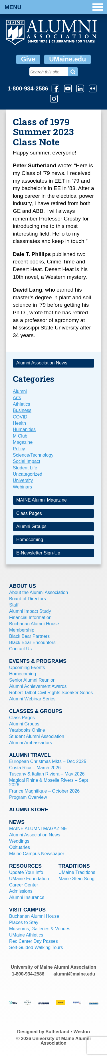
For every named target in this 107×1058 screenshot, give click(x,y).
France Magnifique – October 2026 (44, 791)
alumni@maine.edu (74, 974)
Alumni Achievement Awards (38, 686)
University (23, 480)
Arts (17, 397)
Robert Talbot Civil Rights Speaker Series (51, 692)
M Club (20, 436)
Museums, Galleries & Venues (39, 928)
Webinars (22, 486)
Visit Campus (27, 910)
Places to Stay (23, 922)
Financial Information (30, 617)
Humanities (24, 429)
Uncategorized (27, 474)
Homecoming (29, 539)
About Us (22, 586)
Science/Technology (33, 455)
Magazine (23, 442)
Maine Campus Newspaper (36, 853)
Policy (19, 448)
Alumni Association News (41, 362)
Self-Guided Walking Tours (36, 947)
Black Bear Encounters (32, 642)
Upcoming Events (27, 667)
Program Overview (28, 797)
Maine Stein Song (76, 878)
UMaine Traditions (76, 872)
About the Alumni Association (38, 592)
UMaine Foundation (29, 878)
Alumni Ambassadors (30, 742)
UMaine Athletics (26, 935)
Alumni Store (28, 809)
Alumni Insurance (27, 897)
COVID (20, 416)
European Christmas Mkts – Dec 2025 (47, 761)
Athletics (21, 404)
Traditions (74, 866)
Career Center (23, 884)
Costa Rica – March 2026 (35, 767)
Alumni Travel (30, 755)
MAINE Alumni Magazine (41, 500)
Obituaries (19, 847)
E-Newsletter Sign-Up (38, 552)
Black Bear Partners (29, 636)
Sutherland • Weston (68, 1031)
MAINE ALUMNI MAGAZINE (38, 828)
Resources (25, 866)
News (17, 822)
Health (19, 423)
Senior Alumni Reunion (32, 680)
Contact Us (20, 648)
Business (22, 410)
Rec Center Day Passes (33, 941)
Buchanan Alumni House (34, 623)
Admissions (21, 891)
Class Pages (29, 513)
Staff (14, 605)
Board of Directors (27, 598)
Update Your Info (26, 872)
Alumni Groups (31, 526)
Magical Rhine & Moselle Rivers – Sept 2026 (48, 782)
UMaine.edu (67, 59)
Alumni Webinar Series (32, 698)
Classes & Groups (35, 711)
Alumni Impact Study (30, 611)
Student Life (25, 467)
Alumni (20, 391)
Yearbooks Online (27, 730)
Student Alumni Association (36, 736)
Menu (54, 7)
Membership (21, 630)
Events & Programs (37, 661)
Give (28, 59)
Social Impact (26, 461)
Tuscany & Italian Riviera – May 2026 (46, 774)
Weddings (19, 841)
